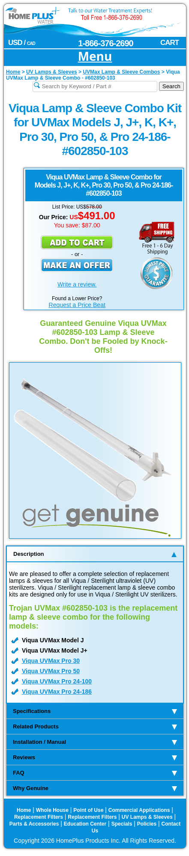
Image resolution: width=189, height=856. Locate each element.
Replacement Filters (38, 817)
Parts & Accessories (34, 824)
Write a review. (77, 284)
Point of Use (88, 810)
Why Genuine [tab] (95, 788)
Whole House (52, 810)
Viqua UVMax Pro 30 (51, 660)
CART (169, 43)
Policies (146, 824)
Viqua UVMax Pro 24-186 (57, 691)
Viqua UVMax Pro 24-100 (57, 681)
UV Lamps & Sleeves (147, 817)
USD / (21, 43)
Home (24, 810)
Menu (95, 56)
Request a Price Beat (77, 304)
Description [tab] (95, 554)
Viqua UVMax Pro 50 (51, 671)
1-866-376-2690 (105, 43)
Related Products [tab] (95, 726)
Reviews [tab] (95, 757)
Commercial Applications (139, 810)
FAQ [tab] (95, 773)
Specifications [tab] (95, 711)
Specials (121, 824)
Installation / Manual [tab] (95, 742)
